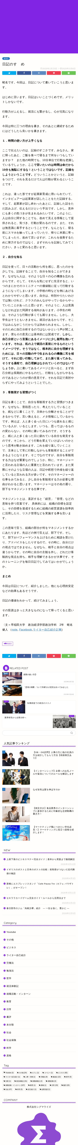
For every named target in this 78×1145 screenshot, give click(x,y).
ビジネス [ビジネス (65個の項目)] (62, 1073)
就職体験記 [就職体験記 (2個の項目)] (37, 1081)
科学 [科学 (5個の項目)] (20, 1089)
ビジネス (11, 947)
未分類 (10, 1024)
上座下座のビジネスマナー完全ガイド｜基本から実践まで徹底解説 (41, 859)
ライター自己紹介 (16, 955)
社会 (9, 1032)
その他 (10, 939)
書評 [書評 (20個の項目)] (66, 1085)
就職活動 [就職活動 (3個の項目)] (52, 1081)
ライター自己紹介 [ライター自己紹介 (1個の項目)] (12, 1077)
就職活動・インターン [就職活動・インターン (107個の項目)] (15, 1085)
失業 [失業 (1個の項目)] (8, 1081)
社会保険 (11, 1040)
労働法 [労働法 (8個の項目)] (44, 1077)
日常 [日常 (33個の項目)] (55, 1085)
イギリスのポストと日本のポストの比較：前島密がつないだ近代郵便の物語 (41, 871)
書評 (9, 1017)
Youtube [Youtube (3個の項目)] (9, 1073)
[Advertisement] (39, 30)
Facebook (25, 629)
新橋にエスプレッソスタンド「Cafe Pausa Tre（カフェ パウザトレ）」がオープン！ (40, 886)
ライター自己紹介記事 (47, 629)
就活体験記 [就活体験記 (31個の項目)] (21, 1081)
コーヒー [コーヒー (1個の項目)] (48, 1073)
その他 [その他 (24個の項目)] (23, 1073)
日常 (9, 1009)
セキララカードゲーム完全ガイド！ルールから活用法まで (36, 898)
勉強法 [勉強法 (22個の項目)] (57, 1077)
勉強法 (6, 58)
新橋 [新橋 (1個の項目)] (43, 1085)
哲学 (9, 978)
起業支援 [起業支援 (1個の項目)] (46, 1089)
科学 (9, 1048)
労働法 (10, 963)
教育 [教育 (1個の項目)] (33, 1085)
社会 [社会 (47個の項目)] (8, 1089)
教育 (9, 1001)
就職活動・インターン (19, 994)
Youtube (11, 932)
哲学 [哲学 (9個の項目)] (68, 1077)
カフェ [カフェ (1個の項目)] (35, 1073)
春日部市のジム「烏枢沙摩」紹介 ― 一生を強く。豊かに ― (38, 908)
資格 (9, 1055)
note (14, 629)
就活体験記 (13, 986)
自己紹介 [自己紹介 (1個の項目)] (32, 1089)
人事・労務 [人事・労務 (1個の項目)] (30, 1077)
